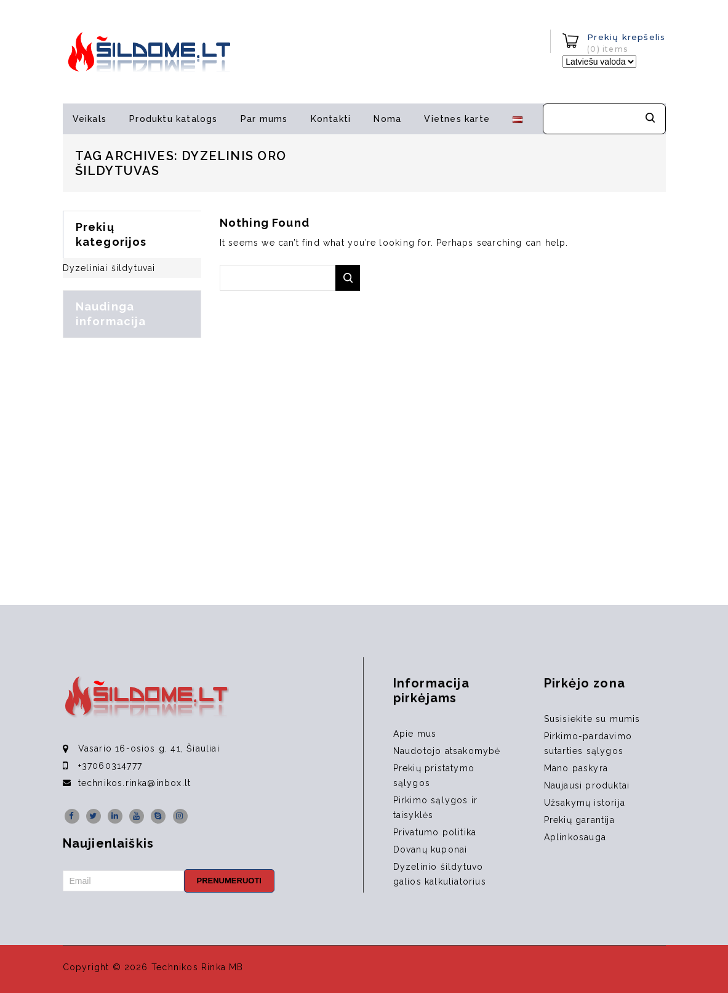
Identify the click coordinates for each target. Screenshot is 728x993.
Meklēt (650, 118)
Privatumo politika (435, 832)
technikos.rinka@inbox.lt (134, 783)
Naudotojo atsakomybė (447, 751)
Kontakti (331, 119)
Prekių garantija (579, 820)
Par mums (264, 119)
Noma (387, 119)
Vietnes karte (457, 119)
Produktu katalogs (173, 119)
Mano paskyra (576, 768)
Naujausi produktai (587, 785)
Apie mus (415, 734)
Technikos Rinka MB (197, 967)
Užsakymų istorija (584, 803)
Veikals (89, 119)
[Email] (123, 880)
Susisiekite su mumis (592, 719)
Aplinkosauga (575, 837)
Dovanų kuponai (430, 849)
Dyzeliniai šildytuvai (109, 268)
